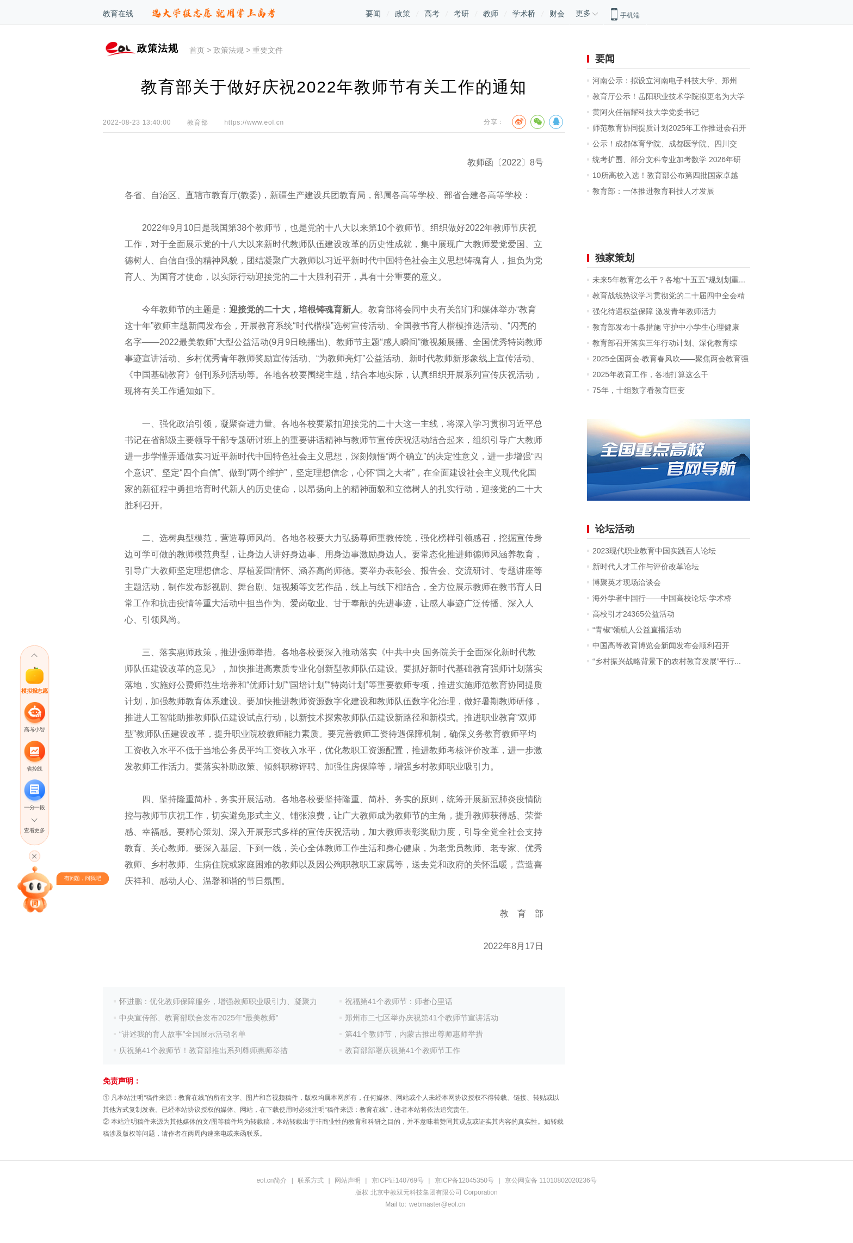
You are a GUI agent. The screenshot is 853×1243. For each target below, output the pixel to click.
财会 (557, 13)
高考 (432, 13)
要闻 (373, 13)
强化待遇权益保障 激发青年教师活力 (654, 311)
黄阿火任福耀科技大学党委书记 (645, 112)
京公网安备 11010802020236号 (551, 1180)
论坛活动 (614, 529)
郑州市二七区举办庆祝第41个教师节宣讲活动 (421, 1017)
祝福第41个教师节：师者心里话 (399, 1001)
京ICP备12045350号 (464, 1180)
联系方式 (311, 1180)
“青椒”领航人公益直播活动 (636, 629)
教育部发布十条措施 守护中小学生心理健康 (665, 327)
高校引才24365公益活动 (633, 614)
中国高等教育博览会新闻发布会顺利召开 (661, 645)
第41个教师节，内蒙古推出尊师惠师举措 (414, 1034)
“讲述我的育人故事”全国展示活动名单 (182, 1034)
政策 (402, 13)
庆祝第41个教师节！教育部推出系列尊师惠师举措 (203, 1050)
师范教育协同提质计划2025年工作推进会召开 (669, 128)
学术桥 (523, 13)
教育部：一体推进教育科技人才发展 (653, 191)
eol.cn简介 (271, 1180)
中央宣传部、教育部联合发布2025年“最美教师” (198, 1017)
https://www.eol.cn (254, 122)
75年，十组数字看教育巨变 (638, 390)
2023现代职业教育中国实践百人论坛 (654, 550)
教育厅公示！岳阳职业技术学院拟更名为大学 (668, 96)
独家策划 (614, 258)
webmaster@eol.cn (437, 1204)
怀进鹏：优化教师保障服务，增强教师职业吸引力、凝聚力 (218, 1001)
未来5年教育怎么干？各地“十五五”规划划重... (668, 279)
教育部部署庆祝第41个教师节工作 (402, 1050)
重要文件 (267, 50)
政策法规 (228, 50)
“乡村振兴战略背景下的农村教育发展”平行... (666, 661)
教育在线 (118, 13)
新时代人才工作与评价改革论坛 (645, 566)
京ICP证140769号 (398, 1180)
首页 (197, 50)
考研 (461, 13)
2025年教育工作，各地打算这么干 (650, 374)
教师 (490, 13)
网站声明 (348, 1180)
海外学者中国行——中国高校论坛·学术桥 (662, 598)
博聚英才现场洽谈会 (626, 582)
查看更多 (34, 830)
